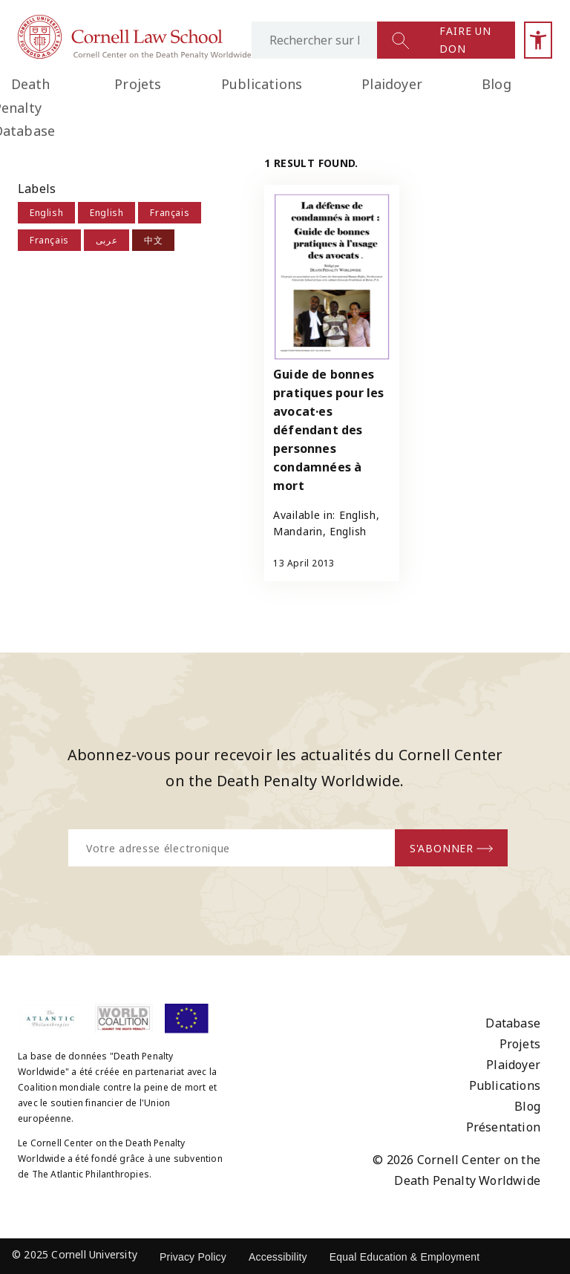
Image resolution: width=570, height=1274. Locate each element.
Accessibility (278, 1257)
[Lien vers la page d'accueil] (135, 55)
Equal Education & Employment (405, 1257)
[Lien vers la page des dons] (469, 40)
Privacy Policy (193, 1257)
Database (512, 1023)
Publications (261, 84)
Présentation (503, 1127)
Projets (137, 84)
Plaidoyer (391, 84)
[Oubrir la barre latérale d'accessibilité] (538, 40)
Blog (496, 84)
